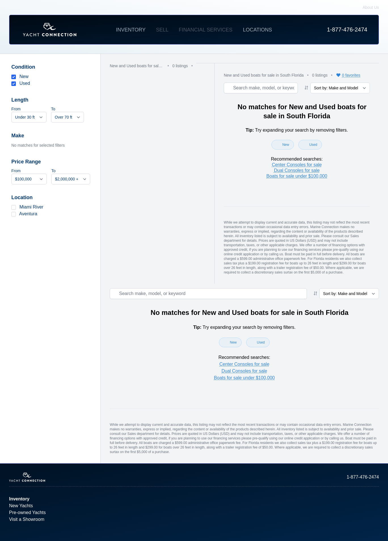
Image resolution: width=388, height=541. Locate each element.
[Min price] (29, 179)
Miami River (31, 207)
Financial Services (205, 30)
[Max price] (70, 179)
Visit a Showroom (26, 519)
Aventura (28, 213)
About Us (370, 7)
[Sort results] (340, 88)
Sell (162, 30)
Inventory (131, 30)
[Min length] (29, 117)
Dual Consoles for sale (297, 170)
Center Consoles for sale (297, 164)
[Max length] (67, 117)
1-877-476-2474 (347, 29)
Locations (257, 30)
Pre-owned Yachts (27, 512)
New (23, 76)
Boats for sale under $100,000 (296, 176)
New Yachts (21, 505)
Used (24, 83)
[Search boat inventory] (261, 88)
